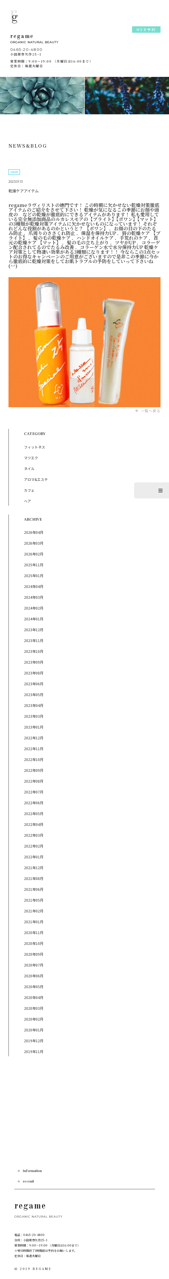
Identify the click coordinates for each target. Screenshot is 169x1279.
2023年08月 (33, 672)
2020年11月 (33, 932)
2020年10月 (33, 943)
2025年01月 (33, 575)
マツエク (31, 457)
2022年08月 (33, 781)
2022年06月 (33, 802)
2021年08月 (33, 878)
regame (84, 39)
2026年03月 (33, 543)
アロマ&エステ (36, 479)
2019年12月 (33, 1040)
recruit (28, 1181)
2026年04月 (33, 532)
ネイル (29, 468)
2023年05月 (33, 694)
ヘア (27, 500)
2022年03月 (33, 835)
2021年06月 (33, 889)
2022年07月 (33, 791)
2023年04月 (33, 705)
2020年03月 (33, 1008)
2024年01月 (33, 618)
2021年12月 (33, 867)
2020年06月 (33, 975)
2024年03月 (33, 597)
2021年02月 (33, 910)
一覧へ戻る (151, 410)
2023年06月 (33, 683)
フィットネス (34, 446)
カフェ (29, 490)
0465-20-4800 (26, 49)
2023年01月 (33, 726)
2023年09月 (33, 662)
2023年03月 (33, 716)
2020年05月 (33, 986)
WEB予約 (146, 29)
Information (32, 1171)
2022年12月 (33, 737)
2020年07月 (33, 964)
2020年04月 (33, 997)
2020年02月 (33, 1018)
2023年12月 (33, 629)
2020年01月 (33, 1029)
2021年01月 (33, 921)
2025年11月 (33, 564)
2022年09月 (33, 770)
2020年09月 (33, 954)
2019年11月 (33, 1051)
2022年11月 (33, 748)
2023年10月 (33, 651)
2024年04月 (33, 586)
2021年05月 (33, 899)
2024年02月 (33, 607)
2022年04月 (33, 824)
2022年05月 (33, 813)
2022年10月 (33, 759)
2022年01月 (33, 856)
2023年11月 (33, 640)
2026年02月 (33, 553)
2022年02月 (33, 845)
